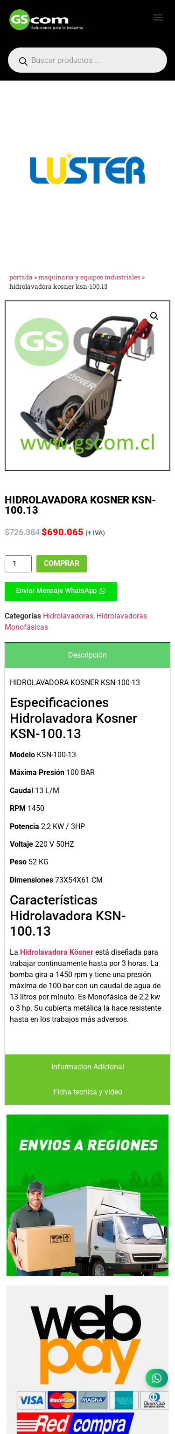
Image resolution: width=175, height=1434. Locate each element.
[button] (158, 17)
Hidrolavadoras (68, 616)
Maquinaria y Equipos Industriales (89, 277)
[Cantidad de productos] (18, 563)
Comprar (61, 563)
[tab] (87, 655)
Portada (21, 277)
